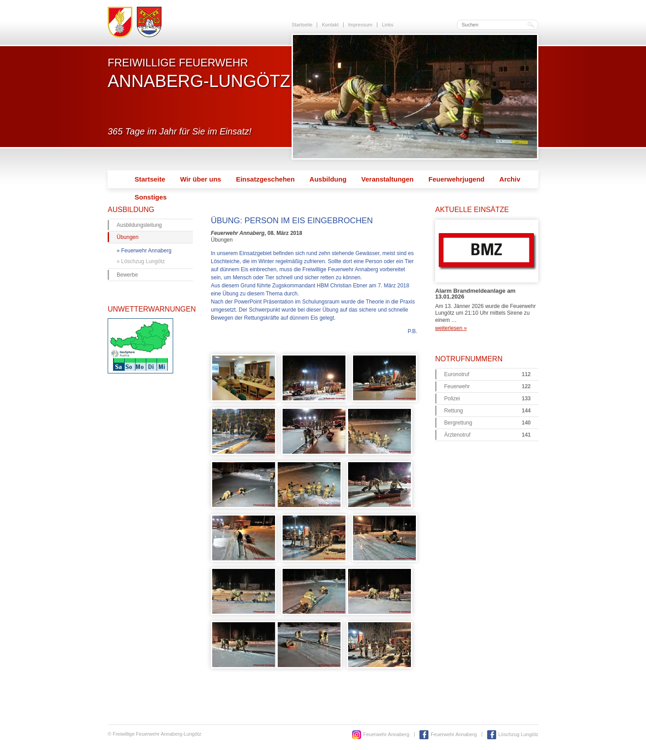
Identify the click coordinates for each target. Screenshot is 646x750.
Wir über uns (200, 179)
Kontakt (330, 24)
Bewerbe (127, 275)
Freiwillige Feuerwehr (199, 73)
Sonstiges (151, 197)
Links (387, 24)
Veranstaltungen (387, 179)
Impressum (360, 24)
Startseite (302, 24)
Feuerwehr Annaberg (146, 250)
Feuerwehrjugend (456, 179)
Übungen (128, 237)
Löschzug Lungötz (143, 261)
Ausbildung (328, 179)
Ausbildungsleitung (139, 225)
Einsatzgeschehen (265, 179)
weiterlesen (451, 328)
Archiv (509, 179)
